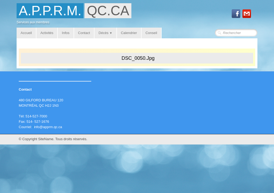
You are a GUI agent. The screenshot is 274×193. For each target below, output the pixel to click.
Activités (46, 33)
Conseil (151, 33)
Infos (65, 33)
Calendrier (129, 33)
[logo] (76, 15)
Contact (84, 33)
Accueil (26, 33)
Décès (105, 33)
